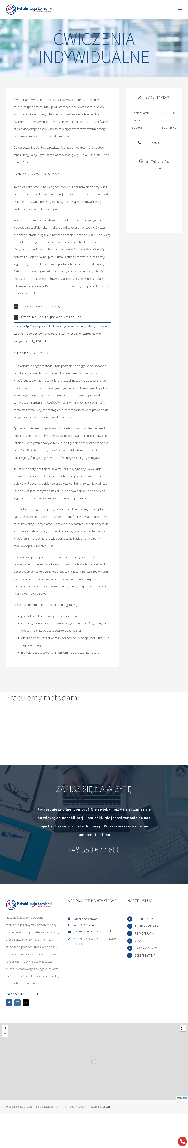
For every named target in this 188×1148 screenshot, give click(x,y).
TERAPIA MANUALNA (147, 926)
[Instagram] (17, 1002)
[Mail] (26, 1002)
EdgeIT (106, 1106)
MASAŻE (140, 941)
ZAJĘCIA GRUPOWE (146, 948)
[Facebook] (9, 1002)
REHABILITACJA (144, 919)
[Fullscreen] (183, 1028)
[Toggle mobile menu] (180, 8)
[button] (62, 306)
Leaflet (182, 1098)
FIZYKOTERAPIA (144, 933)
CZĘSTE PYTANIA (145, 955)
